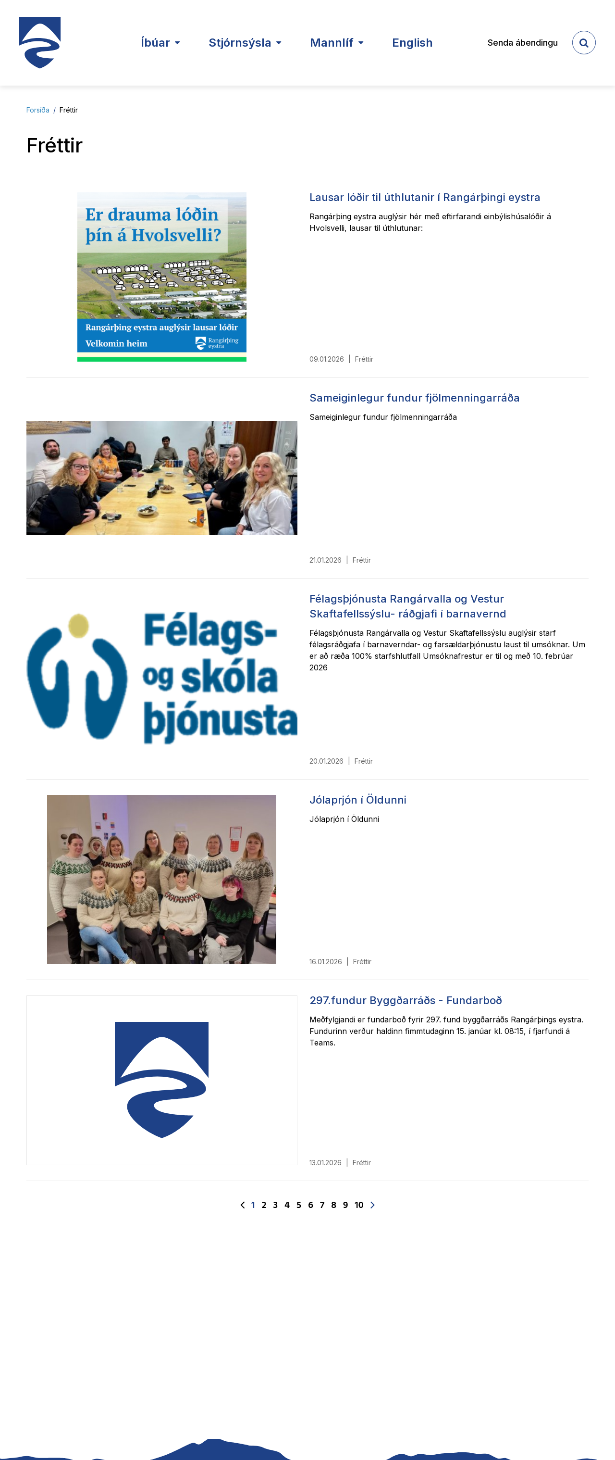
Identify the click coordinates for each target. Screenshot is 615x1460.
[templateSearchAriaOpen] (584, 42)
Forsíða (37, 110)
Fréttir (69, 110)
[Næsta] (372, 1205)
